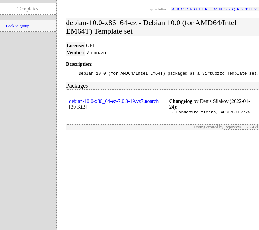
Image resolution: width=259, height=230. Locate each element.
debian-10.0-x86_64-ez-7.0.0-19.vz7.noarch (114, 102)
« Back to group (16, 26)
